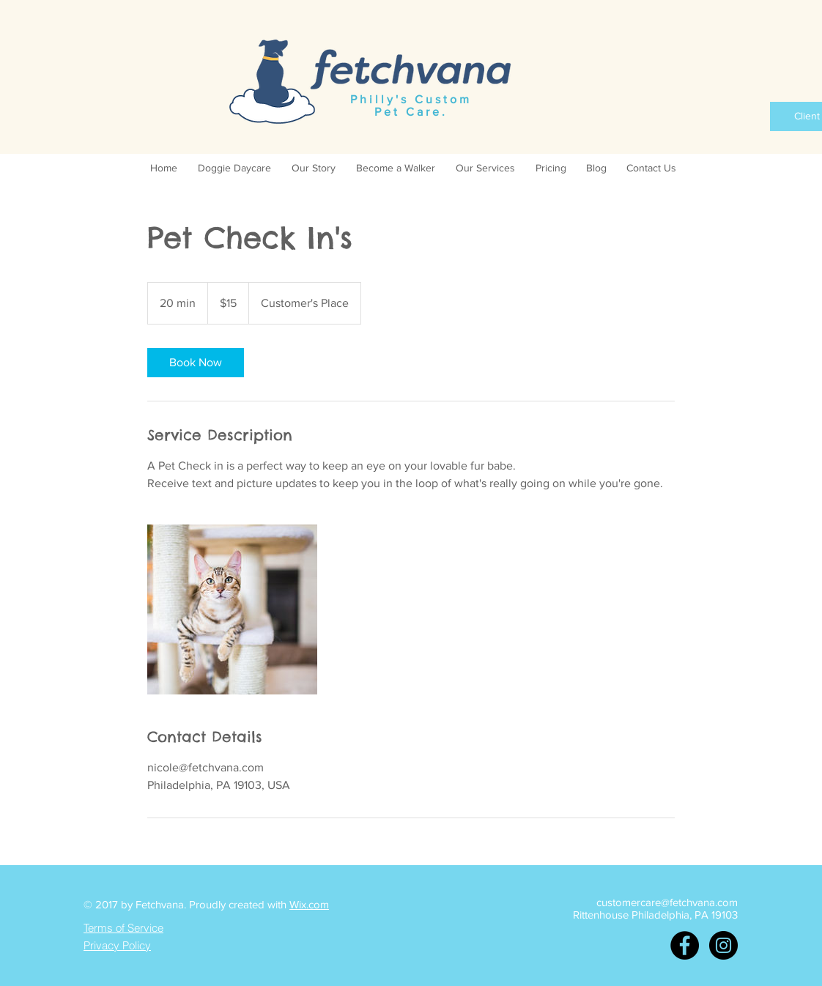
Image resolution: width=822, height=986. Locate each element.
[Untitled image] (232, 609)
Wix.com (309, 904)
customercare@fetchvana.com (667, 902)
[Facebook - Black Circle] (684, 945)
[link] (195, 362)
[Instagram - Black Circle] (723, 945)
